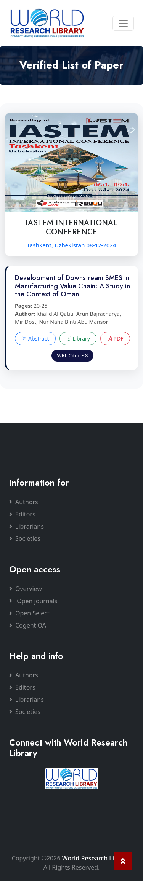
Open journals (33, 601)
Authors (23, 502)
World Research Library (96, 858)
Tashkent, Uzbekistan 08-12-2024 (71, 245)
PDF (115, 338)
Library (78, 338)
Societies (24, 538)
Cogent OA (27, 625)
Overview (25, 589)
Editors (22, 514)
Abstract (35, 338)
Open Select (29, 613)
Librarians (26, 526)
